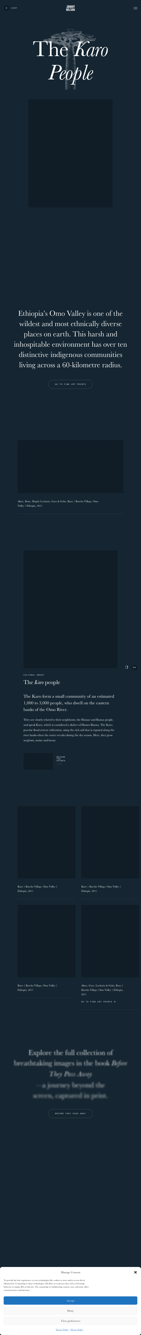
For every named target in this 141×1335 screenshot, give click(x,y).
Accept (70, 1300)
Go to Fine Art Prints (98, 1002)
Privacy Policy (62, 1329)
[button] (135, 1272)
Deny (70, 1311)
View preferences (70, 1321)
